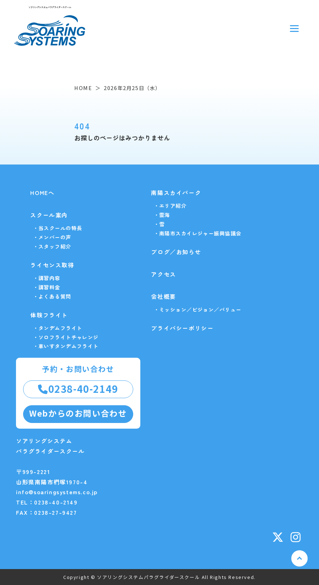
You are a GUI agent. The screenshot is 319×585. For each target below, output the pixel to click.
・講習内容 (46, 278)
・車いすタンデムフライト (66, 346)
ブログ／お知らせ (176, 251)
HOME (83, 87)
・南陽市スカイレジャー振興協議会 (198, 233)
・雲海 (162, 214)
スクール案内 (49, 215)
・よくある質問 (52, 296)
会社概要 (163, 296)
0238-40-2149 (78, 389)
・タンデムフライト (57, 328)
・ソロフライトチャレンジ (66, 337)
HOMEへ (42, 192)
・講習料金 (46, 287)
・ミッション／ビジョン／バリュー (198, 309)
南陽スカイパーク (176, 192)
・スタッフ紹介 (52, 246)
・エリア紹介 (170, 205)
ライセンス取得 (52, 265)
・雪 (159, 224)
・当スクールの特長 (57, 228)
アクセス (163, 274)
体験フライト (49, 315)
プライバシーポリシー (182, 328)
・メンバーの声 (52, 237)
